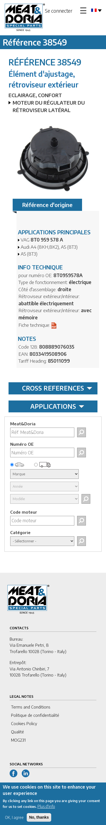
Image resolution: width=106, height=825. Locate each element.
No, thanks (39, 820)
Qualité (17, 731)
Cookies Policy (24, 723)
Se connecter (58, 10)
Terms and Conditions (30, 706)
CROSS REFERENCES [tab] (57, 388)
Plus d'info (46, 809)
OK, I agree (14, 820)
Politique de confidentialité (35, 715)
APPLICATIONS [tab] (57, 406)
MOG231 (18, 740)
